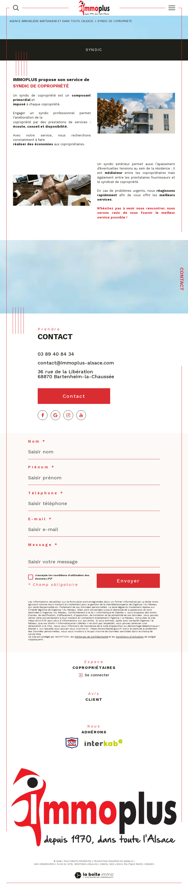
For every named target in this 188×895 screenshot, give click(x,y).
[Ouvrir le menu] (171, 8)
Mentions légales (85, 864)
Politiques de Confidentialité (91, 636)
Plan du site (64, 864)
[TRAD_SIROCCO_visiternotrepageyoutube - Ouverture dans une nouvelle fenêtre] (81, 415)
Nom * (37, 441)
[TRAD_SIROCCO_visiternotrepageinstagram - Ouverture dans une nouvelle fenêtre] (68, 415)
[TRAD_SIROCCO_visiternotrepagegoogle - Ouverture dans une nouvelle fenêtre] (55, 415)
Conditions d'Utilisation (130, 636)
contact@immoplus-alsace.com (76, 363)
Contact (182, 279)
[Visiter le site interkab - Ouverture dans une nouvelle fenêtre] (103, 742)
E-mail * (40, 519)
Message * (43, 545)
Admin (103, 864)
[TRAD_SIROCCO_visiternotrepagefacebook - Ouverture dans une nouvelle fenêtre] (42, 415)
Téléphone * (46, 493)
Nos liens (115, 864)
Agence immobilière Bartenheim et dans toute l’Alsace (51, 21)
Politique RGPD (133, 864)
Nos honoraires (44, 864)
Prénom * (41, 467)
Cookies (149, 864)
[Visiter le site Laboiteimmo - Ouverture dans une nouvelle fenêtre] (94, 880)
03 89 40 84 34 (56, 354)
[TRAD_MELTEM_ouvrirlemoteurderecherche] (16, 8)
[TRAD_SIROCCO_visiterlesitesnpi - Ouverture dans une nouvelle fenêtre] (71, 743)
